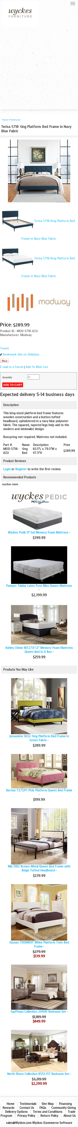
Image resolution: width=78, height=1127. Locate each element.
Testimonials (28, 1104)
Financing (65, 1104)
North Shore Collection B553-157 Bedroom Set (38, 1074)
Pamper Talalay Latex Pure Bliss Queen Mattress (39, 586)
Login (7, 469)
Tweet (4, 348)
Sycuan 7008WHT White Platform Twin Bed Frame (39, 945)
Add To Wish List (37, 367)
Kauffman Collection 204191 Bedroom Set (38, 1012)
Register (21, 469)
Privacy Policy (26, 1116)
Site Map (48, 1104)
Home (5, 119)
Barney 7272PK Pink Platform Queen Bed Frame (39, 790)
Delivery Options (16, 1112)
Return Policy (49, 1116)
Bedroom (16, 119)
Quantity (7, 377)
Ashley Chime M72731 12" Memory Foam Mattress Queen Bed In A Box (39, 650)
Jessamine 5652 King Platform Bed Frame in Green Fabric (39, 738)
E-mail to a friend (11, 367)
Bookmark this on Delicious (21, 355)
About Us (69, 1116)
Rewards (8, 1108)
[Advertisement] (39, 68)
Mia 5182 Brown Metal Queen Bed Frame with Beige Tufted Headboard (39, 868)
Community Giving (63, 1108)
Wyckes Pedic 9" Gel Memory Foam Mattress (38, 533)
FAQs (42, 1108)
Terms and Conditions (47, 1112)
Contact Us (27, 1108)
